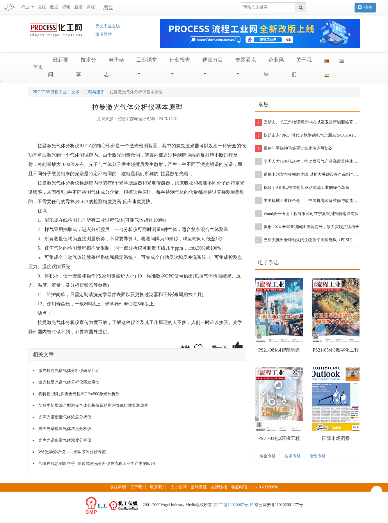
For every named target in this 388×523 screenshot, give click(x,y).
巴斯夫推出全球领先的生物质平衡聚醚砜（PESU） (305, 240)
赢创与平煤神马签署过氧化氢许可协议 (294, 148)
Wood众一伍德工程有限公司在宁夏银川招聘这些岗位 (307, 213)
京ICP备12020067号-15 (233, 505)
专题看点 (245, 60)
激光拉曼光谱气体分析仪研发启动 (68, 370)
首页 (38, 67)
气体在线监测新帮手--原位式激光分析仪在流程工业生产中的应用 (96, 463)
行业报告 (179, 60)
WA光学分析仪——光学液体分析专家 (72, 452)
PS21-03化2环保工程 (279, 438)
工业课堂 (146, 60)
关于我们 (138, 487)
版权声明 (118, 487)
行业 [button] (26, 7)
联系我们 (158, 487)
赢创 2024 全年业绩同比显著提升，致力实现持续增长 (307, 226)
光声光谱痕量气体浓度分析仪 (64, 417)
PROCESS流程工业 (50, 92)
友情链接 (219, 487)
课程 (91, 7)
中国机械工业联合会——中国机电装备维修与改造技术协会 (307, 200)
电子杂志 (268, 262)
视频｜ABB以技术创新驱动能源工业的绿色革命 (302, 187)
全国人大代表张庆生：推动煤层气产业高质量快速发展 (307, 161)
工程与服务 (94, 92)
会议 (42, 7)
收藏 (184, 348)
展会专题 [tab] (267, 456)
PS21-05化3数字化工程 (336, 350)
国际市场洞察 (336, 438)
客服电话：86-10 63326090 (254, 487)
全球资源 (199, 487)
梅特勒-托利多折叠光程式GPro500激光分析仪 (79, 394)
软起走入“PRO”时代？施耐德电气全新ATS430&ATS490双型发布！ (307, 135)
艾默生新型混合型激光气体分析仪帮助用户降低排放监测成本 (93, 405)
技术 (75, 92)
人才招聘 (178, 487)
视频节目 (212, 60)
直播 (78, 7)
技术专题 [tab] (292, 456)
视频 (66, 7)
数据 (54, 7)
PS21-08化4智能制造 (279, 350)
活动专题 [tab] (317, 456)
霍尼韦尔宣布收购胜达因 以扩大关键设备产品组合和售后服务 (307, 174)
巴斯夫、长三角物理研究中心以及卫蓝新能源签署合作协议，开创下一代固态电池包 (307, 122)
